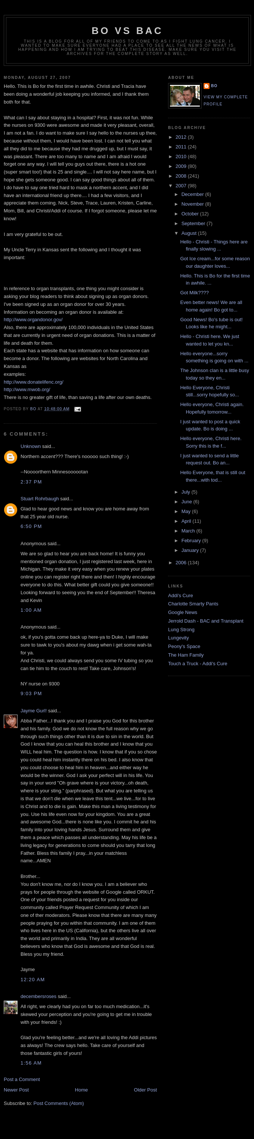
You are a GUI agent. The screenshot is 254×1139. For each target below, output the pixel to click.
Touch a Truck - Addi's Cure (197, 663)
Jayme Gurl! (34, 710)
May (187, 511)
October (191, 214)
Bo (214, 86)
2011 (182, 147)
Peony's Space (184, 646)
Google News (182, 612)
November (193, 204)
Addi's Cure (180, 595)
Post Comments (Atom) (59, 1103)
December (193, 194)
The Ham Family (186, 655)
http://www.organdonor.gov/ (33, 319)
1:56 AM (31, 1063)
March (189, 531)
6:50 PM (31, 526)
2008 (182, 176)
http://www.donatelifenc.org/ (34, 382)
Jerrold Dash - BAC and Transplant (206, 621)
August (190, 233)
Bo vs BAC (127, 30)
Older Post (145, 1090)
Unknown (31, 446)
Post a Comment (22, 1079)
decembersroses (38, 996)
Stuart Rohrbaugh (40, 498)
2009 (182, 166)
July (187, 492)
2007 (182, 185)
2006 (182, 562)
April (187, 521)
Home (81, 1090)
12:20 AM (33, 979)
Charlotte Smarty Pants (193, 604)
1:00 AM (31, 610)
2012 (182, 137)
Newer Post (16, 1090)
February (192, 540)
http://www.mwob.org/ (27, 389)
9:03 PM (31, 693)
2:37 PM (31, 482)
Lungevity (178, 638)
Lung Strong (181, 629)
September (194, 223)
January (191, 550)
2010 (182, 156)
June (187, 501)
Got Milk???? (194, 292)
